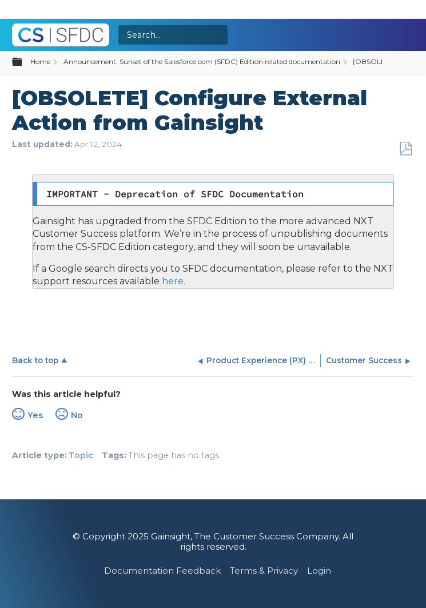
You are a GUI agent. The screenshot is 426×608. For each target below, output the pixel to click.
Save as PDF (405, 149)
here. (172, 281)
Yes (35, 415)
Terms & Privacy (264, 570)
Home (40, 61)
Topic (81, 455)
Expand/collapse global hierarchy (24, 62)
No (77, 415)
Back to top (35, 360)
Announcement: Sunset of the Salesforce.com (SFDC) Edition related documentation (201, 61)
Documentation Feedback (162, 570)
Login (319, 570)
